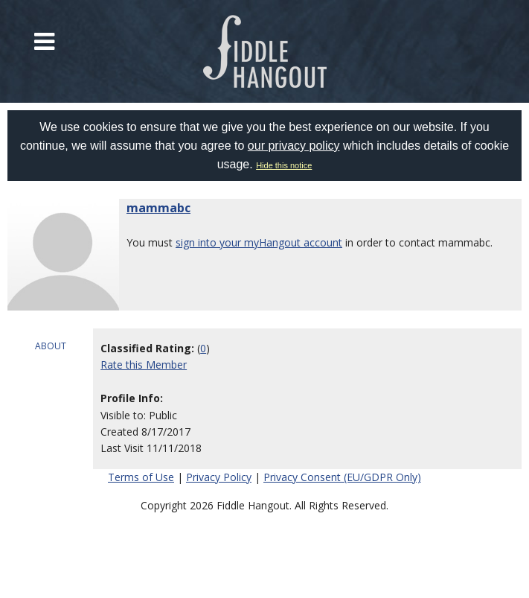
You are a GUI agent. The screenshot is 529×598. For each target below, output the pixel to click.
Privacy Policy (218, 477)
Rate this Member (143, 364)
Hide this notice (284, 165)
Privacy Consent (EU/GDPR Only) (342, 477)
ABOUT (50, 346)
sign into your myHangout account (259, 242)
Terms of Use (141, 477)
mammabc (158, 208)
